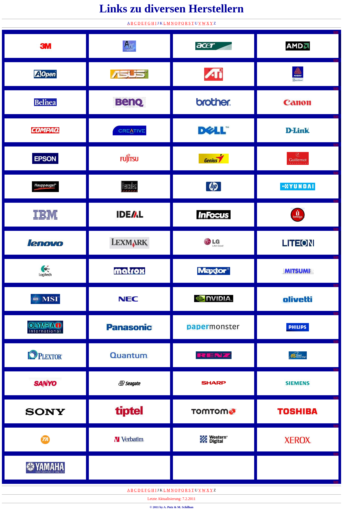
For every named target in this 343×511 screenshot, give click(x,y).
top (335, 32)
